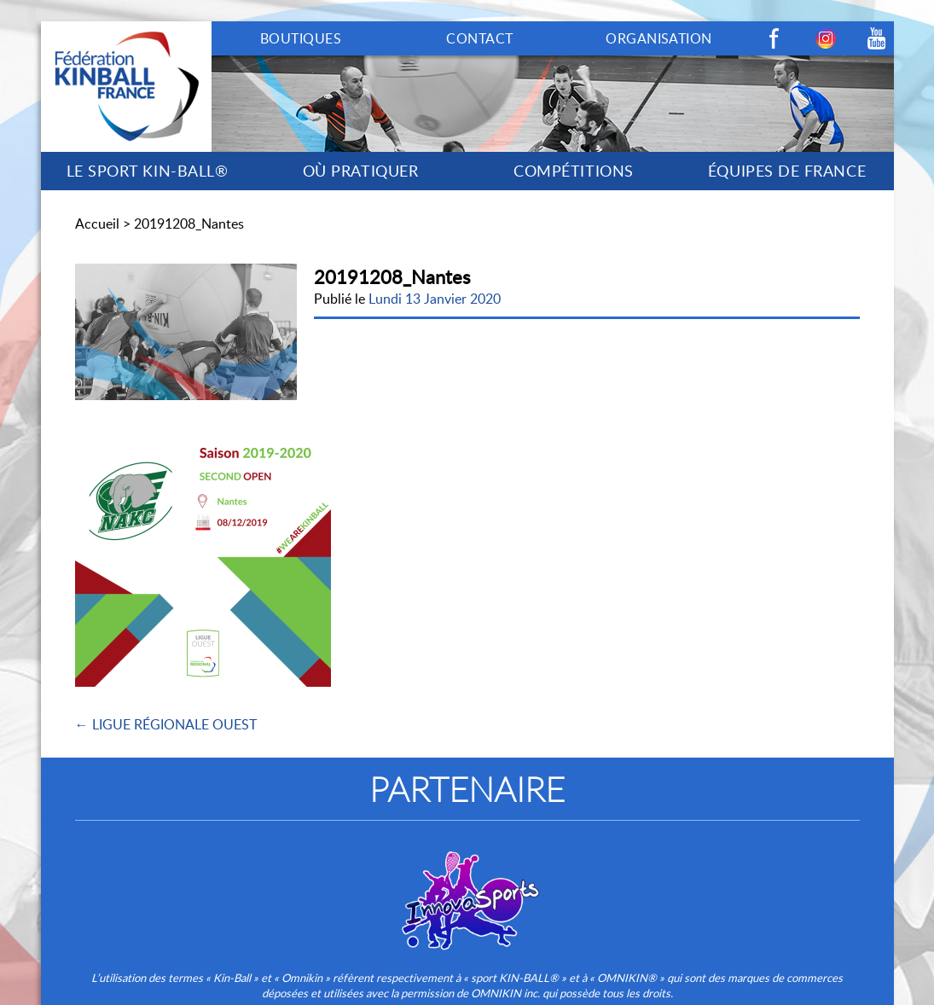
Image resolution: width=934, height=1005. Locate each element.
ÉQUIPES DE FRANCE (787, 170)
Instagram (826, 38)
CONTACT (479, 38)
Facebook (774, 38)
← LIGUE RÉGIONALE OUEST (166, 724)
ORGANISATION (659, 38)
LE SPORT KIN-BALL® (148, 170)
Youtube (877, 38)
